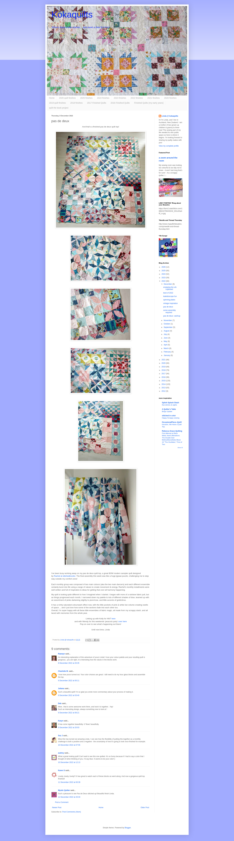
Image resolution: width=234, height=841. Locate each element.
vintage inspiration (170, 303)
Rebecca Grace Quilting (172, 431)
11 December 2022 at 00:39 (69, 782)
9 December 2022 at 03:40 (68, 695)
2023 (164, 278)
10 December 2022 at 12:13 (69, 762)
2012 (164, 391)
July (165, 334)
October (167, 324)
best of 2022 (168, 293)
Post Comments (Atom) (71, 812)
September (168, 327)
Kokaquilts (72, 14)
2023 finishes (120, 98)
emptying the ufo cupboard (170, 288)
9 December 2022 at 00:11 (68, 681)
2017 (164, 374)
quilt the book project (58, 108)
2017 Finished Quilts (96, 103)
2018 (164, 370)
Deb (59, 703)
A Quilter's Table (169, 409)
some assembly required (169, 311)
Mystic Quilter (64, 790)
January (167, 355)
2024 (164, 274)
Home (51, 98)
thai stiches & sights (169, 405)
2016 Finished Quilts (120, 103)
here (113, 618)
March (166, 348)
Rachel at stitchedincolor (64, 576)
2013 (164, 388)
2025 (164, 271)
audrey (61, 753)
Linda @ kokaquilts (170, 116)
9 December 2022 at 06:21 (68, 713)
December (168, 284)
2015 (164, 381)
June (166, 338)
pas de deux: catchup (171, 316)
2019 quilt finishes (57, 103)
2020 (164, 363)
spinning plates (169, 300)
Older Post (145, 807)
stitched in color (169, 416)
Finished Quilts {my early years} (149, 103)
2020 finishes (170, 98)
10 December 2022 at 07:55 (69, 745)
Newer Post (56, 807)
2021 (164, 360)
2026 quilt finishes (67, 98)
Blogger (128, 828)
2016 (164, 377)
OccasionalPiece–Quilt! (172, 422)
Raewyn (61, 654)
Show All (180, 447)
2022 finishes (137, 98)
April (166, 345)
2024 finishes (103, 98)
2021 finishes (153, 98)
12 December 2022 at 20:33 (69, 797)
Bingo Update (167, 411)
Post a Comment (61, 802)
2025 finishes (86, 98)
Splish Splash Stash (170, 403)
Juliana (61, 688)
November (168, 320)
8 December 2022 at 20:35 (68, 663)
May (166, 341)
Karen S (61, 770)
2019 (164, 367)
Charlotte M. (63, 671)
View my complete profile (169, 146)
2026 (164, 267)
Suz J (60, 736)
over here (122, 621)
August (167, 331)
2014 (164, 384)
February (167, 352)
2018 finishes (76, 103)
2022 (164, 281)
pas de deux (168, 307)
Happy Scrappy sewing (170, 418)
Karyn (60, 721)
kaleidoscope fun (170, 296)
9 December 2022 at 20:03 (68, 727)
